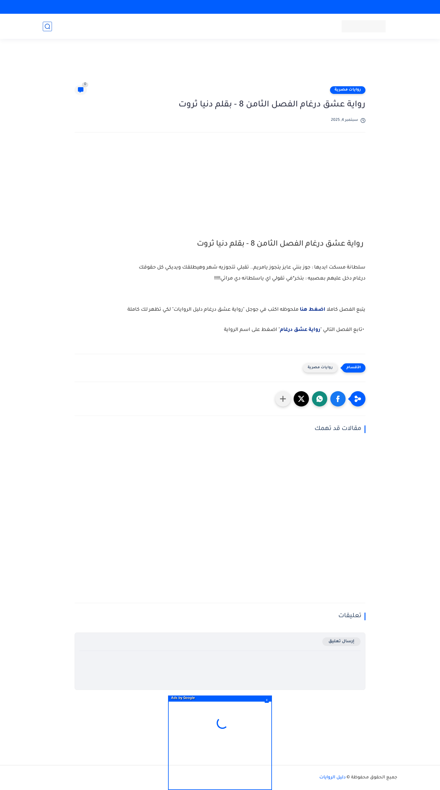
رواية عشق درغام (300, 330)
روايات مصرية (348, 90)
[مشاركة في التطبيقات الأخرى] (283, 398)
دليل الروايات (332, 777)
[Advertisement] (220, 65)
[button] (338, 398)
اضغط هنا (312, 310)
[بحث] (47, 26)
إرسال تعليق (341, 641)
